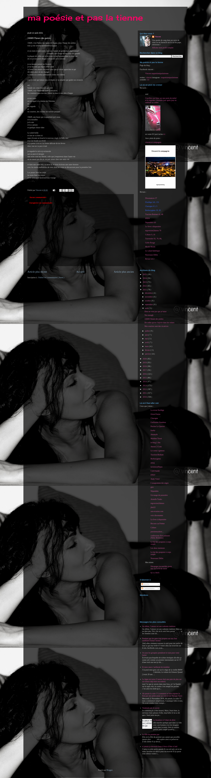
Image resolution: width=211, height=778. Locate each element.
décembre (149, 293)
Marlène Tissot (156, 439)
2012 (145, 389)
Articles (145, 584)
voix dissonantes (157, 515)
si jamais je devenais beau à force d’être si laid (159, 746)
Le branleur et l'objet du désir (164, 720)
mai (146, 339)
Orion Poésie (155, 414)
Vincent (158, 37)
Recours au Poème (158, 524)
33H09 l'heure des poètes (154, 319)
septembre (149, 305)
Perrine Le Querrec (158, 426)
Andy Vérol (155, 479)
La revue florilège (157, 410)
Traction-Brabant (157, 455)
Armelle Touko (156, 499)
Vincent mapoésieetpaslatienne (156, 73)
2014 (145, 382)
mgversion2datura (157, 503)
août (147, 308)
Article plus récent (37, 271)
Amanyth (154, 434)
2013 (145, 385)
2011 (145, 393)
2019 (145, 363)
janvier (148, 354)
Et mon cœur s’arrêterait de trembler (156, 667)
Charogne (154, 418)
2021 (145, 290)
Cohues (153, 528)
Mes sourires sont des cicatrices (156, 326)
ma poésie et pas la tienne (85, 17)
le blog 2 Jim (155, 443)
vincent (149, 78)
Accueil (80, 271)
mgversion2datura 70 (153, 231)
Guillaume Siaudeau (158, 422)
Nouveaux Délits (157, 558)
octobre (148, 301)
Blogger (109, 770)
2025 (145, 274)
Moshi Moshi (150, 247)
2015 (145, 378)
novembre (149, 297)
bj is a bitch (155, 573)
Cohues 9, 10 (150, 235)
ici (148, 80)
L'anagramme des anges (160, 483)
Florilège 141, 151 (152, 202)
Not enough (149, 315)
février (147, 350)
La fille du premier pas (150, 734)
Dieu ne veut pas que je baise (155, 312)
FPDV (147, 218)
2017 (145, 370)
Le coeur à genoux (158, 451)
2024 (145, 278)
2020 (145, 359)
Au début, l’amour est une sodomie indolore (158, 626)
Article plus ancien (124, 271)
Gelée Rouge (150, 243)
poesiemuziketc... (157, 532)
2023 (145, 282)
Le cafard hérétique (152, 251)
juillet (147, 331)
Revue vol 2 (149, 259)
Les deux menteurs (158, 548)
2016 (145, 374)
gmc (152, 487)
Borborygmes (156, 459)
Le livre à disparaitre (153, 227)
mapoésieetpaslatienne (169, 78)
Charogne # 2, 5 (151, 206)
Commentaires (147, 588)
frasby (153, 430)
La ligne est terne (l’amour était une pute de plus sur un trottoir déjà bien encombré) (162, 680)
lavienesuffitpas (156, 467)
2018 (145, 366)
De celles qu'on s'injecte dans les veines (159, 323)
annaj (153, 463)
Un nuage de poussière (159, 495)
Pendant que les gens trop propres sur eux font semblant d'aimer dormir (159, 640)
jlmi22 (153, 507)
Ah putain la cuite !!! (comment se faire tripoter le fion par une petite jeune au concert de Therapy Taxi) (162, 695)
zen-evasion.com (157, 511)
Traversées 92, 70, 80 (153, 239)
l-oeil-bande (155, 471)
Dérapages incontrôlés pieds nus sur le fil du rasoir (161, 567)
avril (147, 342)
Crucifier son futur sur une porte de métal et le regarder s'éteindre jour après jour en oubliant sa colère (160, 100)
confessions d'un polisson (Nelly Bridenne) (160, 537)
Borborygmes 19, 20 (153, 210)
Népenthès (155, 491)
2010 (145, 397)
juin (146, 335)
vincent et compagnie (153, 142)
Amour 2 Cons (156, 447)
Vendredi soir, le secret (150, 708)
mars (147, 346)
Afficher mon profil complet (162, 48)
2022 (145, 286)
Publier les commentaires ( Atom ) (51, 278)
